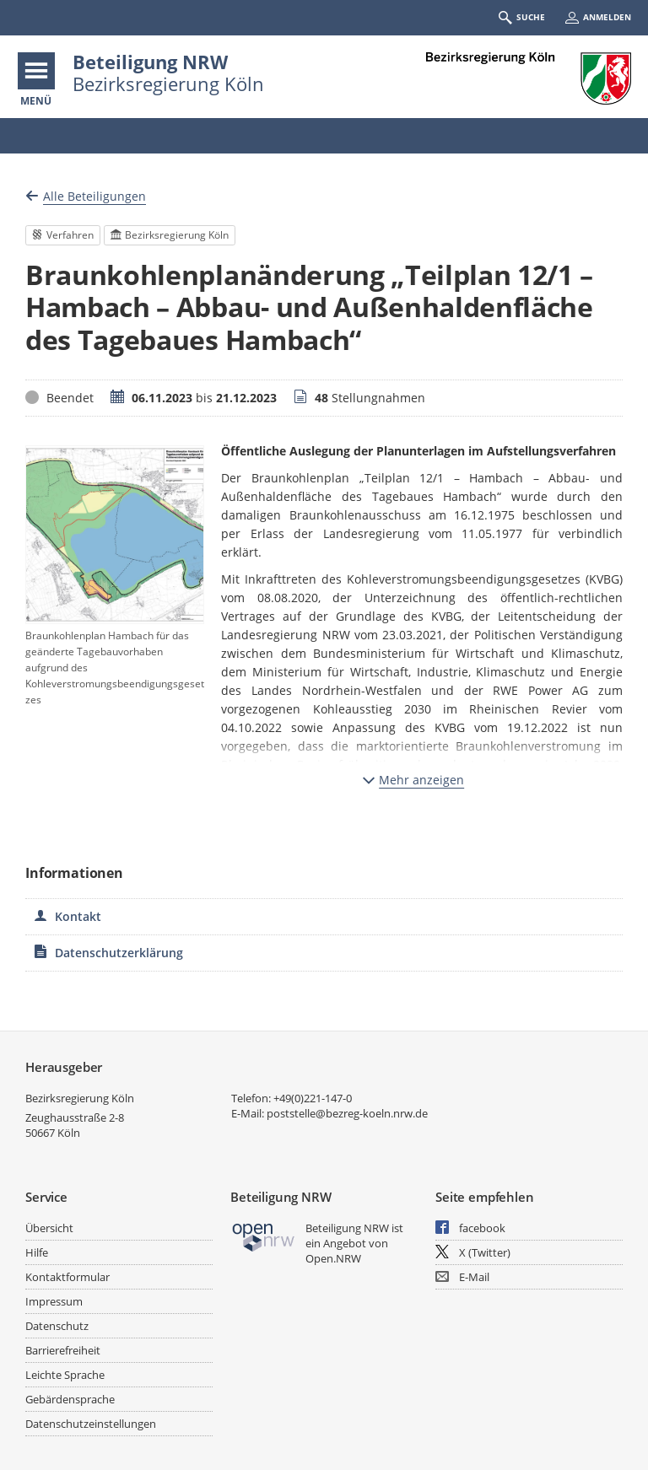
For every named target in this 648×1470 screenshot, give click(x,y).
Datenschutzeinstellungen (90, 1423)
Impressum (54, 1301)
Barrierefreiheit (62, 1350)
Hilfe (36, 1252)
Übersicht (49, 1228)
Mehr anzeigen (413, 780)
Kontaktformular (67, 1276)
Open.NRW (333, 1258)
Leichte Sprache (65, 1374)
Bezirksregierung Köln (79, 1098)
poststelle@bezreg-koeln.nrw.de (347, 1113)
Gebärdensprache (70, 1399)
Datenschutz (57, 1325)
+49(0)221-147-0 (312, 1098)
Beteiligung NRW (150, 61)
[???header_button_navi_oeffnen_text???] (36, 70)
